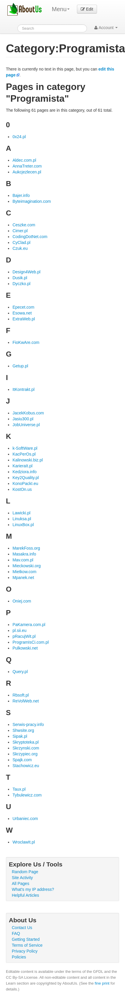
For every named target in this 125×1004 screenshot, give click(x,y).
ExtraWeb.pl (23, 319)
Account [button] (106, 27)
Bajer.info (20, 195)
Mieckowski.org (26, 565)
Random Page (25, 871)
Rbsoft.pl (20, 695)
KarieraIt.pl (22, 465)
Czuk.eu (19, 248)
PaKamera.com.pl (28, 624)
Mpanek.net (23, 577)
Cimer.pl (19, 230)
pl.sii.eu (19, 630)
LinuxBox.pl (23, 524)
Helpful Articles (25, 895)
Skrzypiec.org (24, 754)
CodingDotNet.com (29, 236)
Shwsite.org (23, 730)
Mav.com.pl (22, 560)
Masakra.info (24, 554)
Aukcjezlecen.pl (26, 172)
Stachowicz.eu (25, 765)
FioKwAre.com (25, 342)
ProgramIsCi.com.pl (30, 642)
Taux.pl (18, 789)
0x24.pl (19, 136)
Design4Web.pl (26, 272)
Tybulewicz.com (27, 795)
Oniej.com (21, 601)
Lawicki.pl (21, 513)
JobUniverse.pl (26, 424)
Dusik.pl (19, 277)
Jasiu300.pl (22, 418)
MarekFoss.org (26, 548)
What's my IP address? (33, 889)
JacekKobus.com (28, 413)
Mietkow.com (24, 571)
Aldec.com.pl (24, 160)
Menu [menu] (61, 9)
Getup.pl (20, 366)
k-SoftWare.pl (24, 448)
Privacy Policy (24, 951)
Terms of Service (27, 945)
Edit (87, 9)
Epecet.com (23, 307)
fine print (102, 983)
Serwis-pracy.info (28, 724)
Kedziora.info (24, 471)
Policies (19, 957)
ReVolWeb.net (25, 701)
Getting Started (26, 939)
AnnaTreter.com (27, 166)
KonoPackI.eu (25, 483)
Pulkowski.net (25, 648)
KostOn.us (22, 489)
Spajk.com (22, 759)
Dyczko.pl (21, 283)
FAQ (16, 933)
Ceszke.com (23, 224)
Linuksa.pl (21, 518)
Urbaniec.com (25, 818)
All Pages (20, 883)
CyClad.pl (21, 242)
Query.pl (20, 671)
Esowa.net (22, 313)
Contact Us (22, 927)
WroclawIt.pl (23, 842)
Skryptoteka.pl (25, 742)
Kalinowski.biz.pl (27, 460)
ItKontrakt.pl (23, 389)
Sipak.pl (19, 736)
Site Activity (22, 877)
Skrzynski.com (25, 748)
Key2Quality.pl (25, 477)
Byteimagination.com (31, 201)
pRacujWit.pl (24, 636)
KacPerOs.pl (24, 454)
